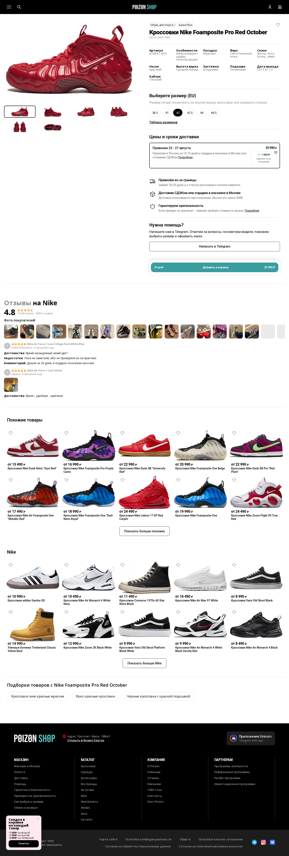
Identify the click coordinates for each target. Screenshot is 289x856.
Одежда (87, 772)
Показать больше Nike (144, 678)
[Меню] (9, 7)
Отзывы (153, 778)
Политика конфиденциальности (148, 839)
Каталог (87, 819)
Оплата (19, 772)
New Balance (89, 801)
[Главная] (144, 7)
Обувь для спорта (163, 25)
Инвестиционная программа (234, 784)
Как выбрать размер (28, 801)
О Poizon (154, 766)
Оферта (184, 839)
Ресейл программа (227, 778)
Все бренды (89, 784)
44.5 (214, 112)
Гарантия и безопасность (32, 790)
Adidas (85, 808)
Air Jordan (87, 790)
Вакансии (154, 784)
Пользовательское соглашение (221, 839)
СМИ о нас (155, 790)
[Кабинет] (270, 7)
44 (202, 112)
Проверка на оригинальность (35, 796)
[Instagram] (263, 843)
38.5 (155, 112)
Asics (84, 814)
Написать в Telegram (214, 246)
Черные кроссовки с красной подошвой (158, 711)
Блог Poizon (156, 801)
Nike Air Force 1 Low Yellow (44, 370)
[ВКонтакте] (272, 843)
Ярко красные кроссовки (95, 711)
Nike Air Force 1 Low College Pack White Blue (55, 344)
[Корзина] (280, 7)
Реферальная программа (232, 772)
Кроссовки (88, 766)
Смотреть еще (144, 407)
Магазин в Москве (27, 766)
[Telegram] (254, 843)
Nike (50, 302)
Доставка (21, 778)
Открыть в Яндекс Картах (85, 740)
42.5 (189, 112)
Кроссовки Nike (159, 37)
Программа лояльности (231, 766)
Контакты (155, 796)
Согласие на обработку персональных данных (138, 846)
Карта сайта (108, 839)
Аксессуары (89, 778)
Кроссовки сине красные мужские (37, 711)
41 (167, 112)
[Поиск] (19, 7)
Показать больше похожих (144, 546)
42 (177, 112)
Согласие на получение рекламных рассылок (211, 846)
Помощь (20, 784)
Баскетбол (185, 25)
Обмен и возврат (26, 808)
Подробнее (185, 157)
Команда (154, 772)
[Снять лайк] (278, 25)
